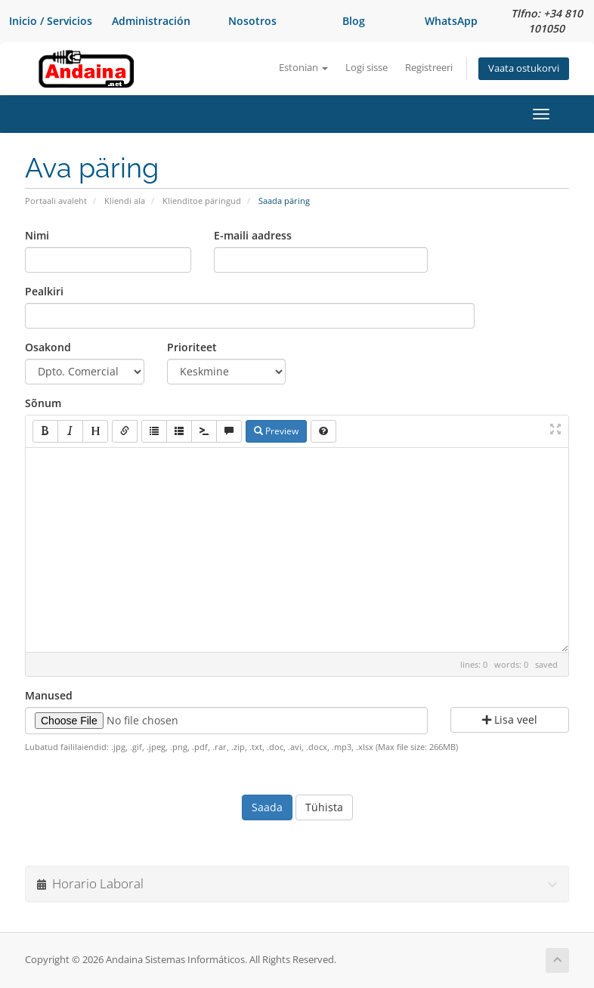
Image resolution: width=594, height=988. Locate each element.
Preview (276, 431)
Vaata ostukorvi (523, 68)
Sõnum (43, 403)
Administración (151, 21)
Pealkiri (44, 291)
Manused (49, 695)
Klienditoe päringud (201, 200)
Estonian (303, 67)
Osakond (48, 347)
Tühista (324, 807)
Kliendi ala (124, 200)
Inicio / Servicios (50, 21)
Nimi (37, 235)
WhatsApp (451, 21)
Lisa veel (509, 719)
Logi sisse (366, 67)
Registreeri (429, 67)
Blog (353, 21)
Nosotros (252, 21)
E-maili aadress (253, 235)
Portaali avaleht (56, 200)
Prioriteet (192, 347)
